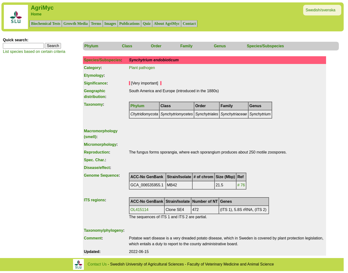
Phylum (91, 46)
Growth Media (75, 23)
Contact (189, 23)
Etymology (94, 75)
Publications (129, 23)
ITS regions (94, 200)
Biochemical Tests (45, 23)
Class (127, 46)
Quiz (147, 23)
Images (110, 23)
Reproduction (96, 152)
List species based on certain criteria (34, 51)
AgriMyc (42, 7)
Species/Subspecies (265, 46)
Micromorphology (100, 144)
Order (156, 46)
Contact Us (97, 264)
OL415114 (139, 210)
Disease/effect (97, 168)
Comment (93, 238)
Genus (220, 46)
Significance (95, 83)
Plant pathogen (142, 68)
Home (36, 14)
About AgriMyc (167, 23)
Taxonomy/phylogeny (103, 230)
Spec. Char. (94, 160)
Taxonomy (93, 104)
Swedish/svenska (320, 10)
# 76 (241, 185)
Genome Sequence (101, 175)
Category (92, 68)
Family (186, 46)
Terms (96, 23)
